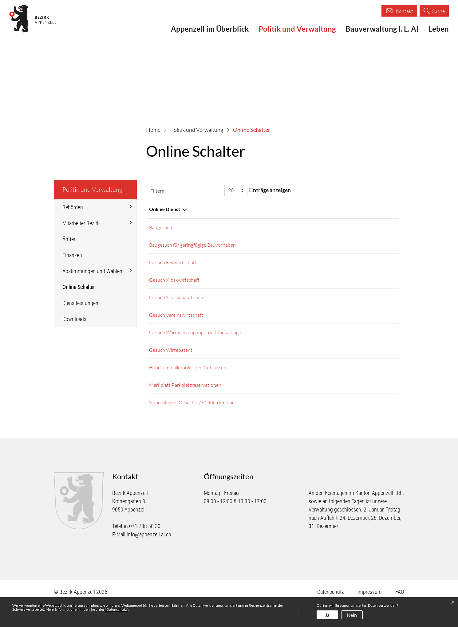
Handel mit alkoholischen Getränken (187, 385)
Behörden (72, 207)
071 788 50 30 (144, 550)
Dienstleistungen (80, 303)
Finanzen (72, 255)
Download (376, 267)
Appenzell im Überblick (210, 28)
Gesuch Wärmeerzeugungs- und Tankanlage (195, 345)
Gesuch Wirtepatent (170, 365)
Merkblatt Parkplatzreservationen (185, 404)
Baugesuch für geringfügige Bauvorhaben (192, 247)
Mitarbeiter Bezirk (81, 223)
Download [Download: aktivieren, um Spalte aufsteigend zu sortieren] (347, 209)
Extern (367, 228)
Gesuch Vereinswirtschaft (176, 326)
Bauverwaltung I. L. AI (382, 28)
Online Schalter (80, 289)
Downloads (74, 319)
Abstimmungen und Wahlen (92, 271)
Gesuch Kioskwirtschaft (174, 286)
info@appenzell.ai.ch (149, 558)
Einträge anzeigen (257, 190)
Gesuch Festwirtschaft (172, 267)
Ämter (68, 239)
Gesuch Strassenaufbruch (176, 306)
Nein (352, 615)
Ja (327, 615)
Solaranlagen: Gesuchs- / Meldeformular (191, 424)
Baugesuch (160, 227)
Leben (438, 28)
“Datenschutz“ (116, 609)
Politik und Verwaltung (297, 28)
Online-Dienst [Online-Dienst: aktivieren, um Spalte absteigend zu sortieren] (164, 209)
